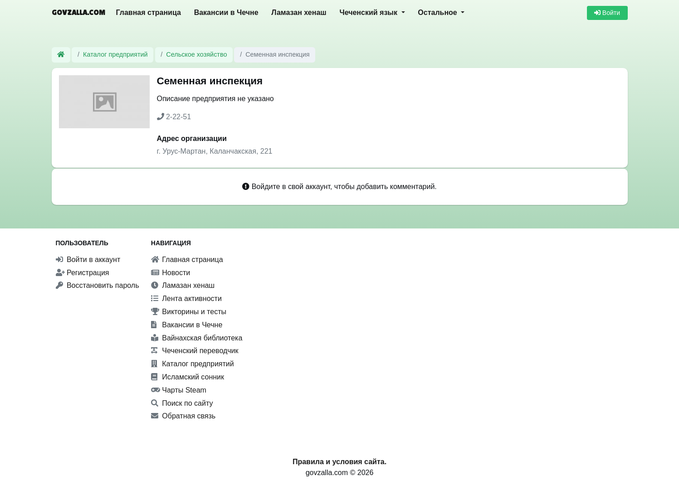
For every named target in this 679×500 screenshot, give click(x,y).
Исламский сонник (187, 377)
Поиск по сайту (182, 403)
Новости (170, 273)
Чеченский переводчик (195, 350)
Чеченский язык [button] (369, 12)
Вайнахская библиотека (197, 338)
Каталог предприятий (115, 54)
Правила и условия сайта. (339, 462)
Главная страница (148, 12)
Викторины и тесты (188, 312)
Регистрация (82, 273)
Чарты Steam (178, 390)
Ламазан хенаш (298, 12)
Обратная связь (183, 416)
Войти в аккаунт (88, 259)
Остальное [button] (438, 12)
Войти (607, 12)
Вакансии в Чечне (226, 12)
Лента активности (186, 298)
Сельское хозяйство (196, 54)
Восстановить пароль (97, 285)
